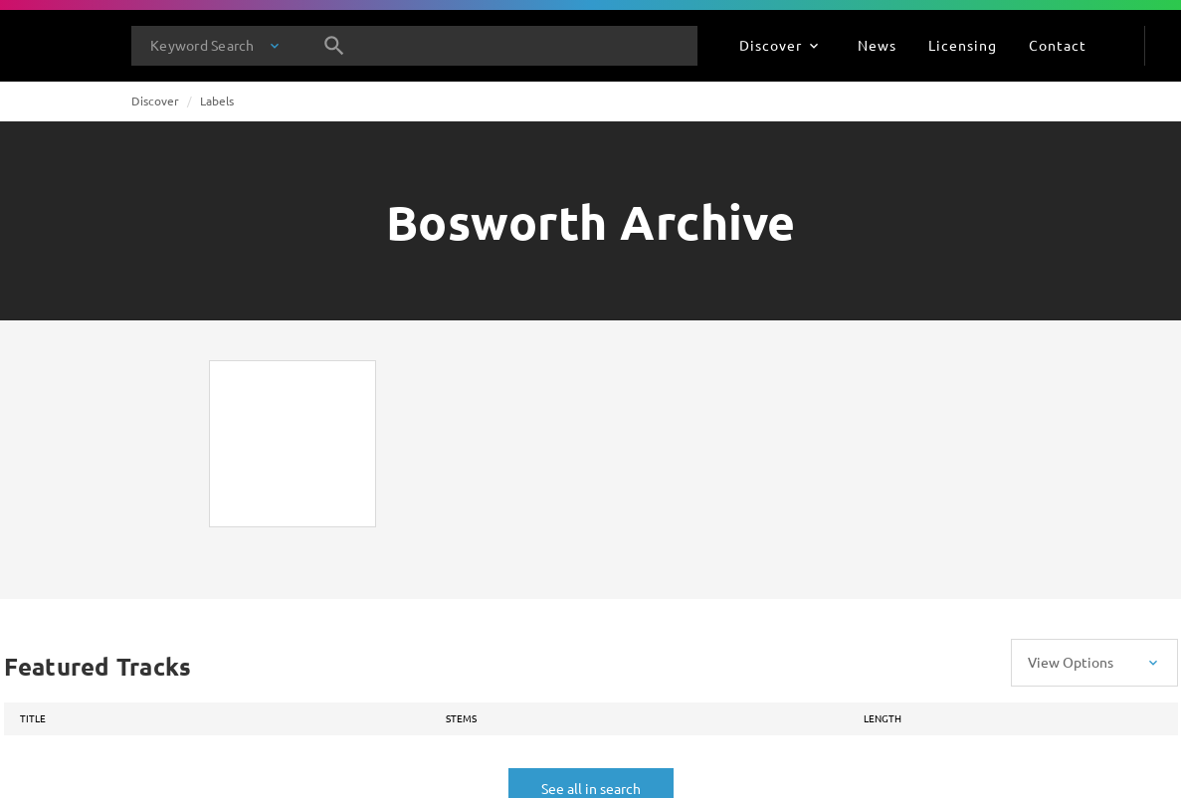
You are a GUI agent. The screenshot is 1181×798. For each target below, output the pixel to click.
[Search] (334, 46)
